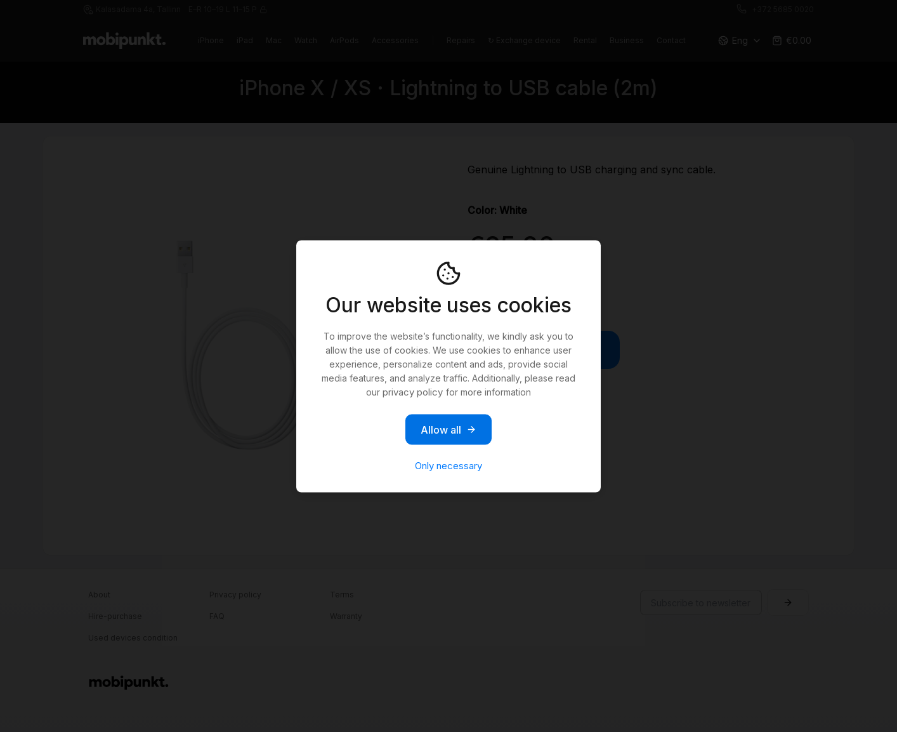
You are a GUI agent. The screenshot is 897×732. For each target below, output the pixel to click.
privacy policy (413, 391)
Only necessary (448, 465)
